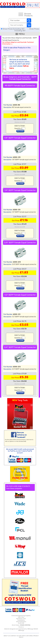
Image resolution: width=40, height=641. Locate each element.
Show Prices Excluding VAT (13, 29)
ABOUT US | (7, 635)
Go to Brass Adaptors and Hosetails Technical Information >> (18, 43)
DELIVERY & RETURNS (26, 635)
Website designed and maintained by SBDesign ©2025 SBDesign (21, 629)
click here (29, 439)
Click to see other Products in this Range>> (17, 49)
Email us (21, 627)
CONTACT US (14, 635)
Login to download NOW (20, 595)
